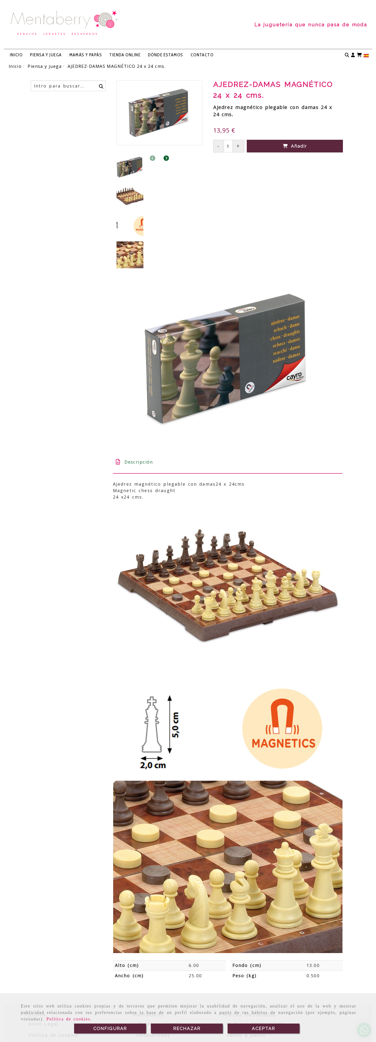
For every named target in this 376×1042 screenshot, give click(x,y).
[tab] (228, 383)
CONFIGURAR (110, 1028)
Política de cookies (68, 1019)
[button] (353, 55)
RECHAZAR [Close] (186, 1028)
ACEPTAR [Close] (263, 1028)
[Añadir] (295, 146)
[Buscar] (347, 55)
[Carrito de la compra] (359, 55)
